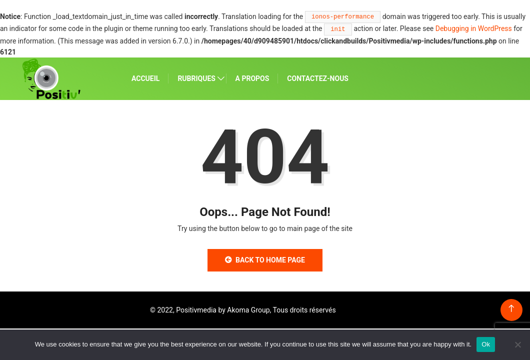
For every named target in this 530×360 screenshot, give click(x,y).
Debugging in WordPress (474, 28)
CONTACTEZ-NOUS (317, 78)
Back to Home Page (265, 260)
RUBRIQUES (197, 78)
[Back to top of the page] (511, 308)
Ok (486, 344)
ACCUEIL (146, 78)
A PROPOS (253, 78)
